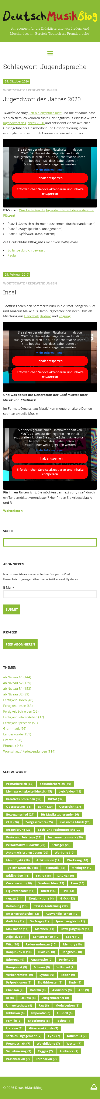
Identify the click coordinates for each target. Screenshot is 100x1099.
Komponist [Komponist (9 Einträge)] (16, 967)
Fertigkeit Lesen (14, 705)
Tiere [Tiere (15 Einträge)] (77, 883)
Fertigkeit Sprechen (17, 723)
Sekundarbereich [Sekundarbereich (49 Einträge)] (55, 784)
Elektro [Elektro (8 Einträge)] (28, 998)
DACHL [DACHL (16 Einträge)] (65, 876)
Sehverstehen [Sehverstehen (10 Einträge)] (46, 937)
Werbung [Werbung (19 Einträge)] (65, 852)
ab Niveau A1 (13, 677)
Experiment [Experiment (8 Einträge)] (39, 1021)
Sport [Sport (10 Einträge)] (73, 937)
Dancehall (31, 316)
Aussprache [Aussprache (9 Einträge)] (41, 960)
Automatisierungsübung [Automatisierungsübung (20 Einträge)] (27, 852)
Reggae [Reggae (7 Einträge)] (45, 1051)
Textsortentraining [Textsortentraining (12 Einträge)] (51, 906)
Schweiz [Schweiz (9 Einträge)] (42, 967)
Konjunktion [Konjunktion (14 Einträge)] (41, 898)
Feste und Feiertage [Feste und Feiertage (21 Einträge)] (23, 837)
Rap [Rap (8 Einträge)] (44, 1005)
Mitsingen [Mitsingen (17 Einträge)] (82, 868)
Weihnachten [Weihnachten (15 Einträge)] (51, 883)
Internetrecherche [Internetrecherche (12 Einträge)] (22, 914)
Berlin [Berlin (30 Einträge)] (45, 807)
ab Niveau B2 (13, 694)
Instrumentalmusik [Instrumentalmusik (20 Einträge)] (65, 837)
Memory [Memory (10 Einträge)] (72, 944)
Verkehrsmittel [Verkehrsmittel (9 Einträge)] (19, 975)
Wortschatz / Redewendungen (25, 751)
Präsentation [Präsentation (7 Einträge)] (18, 1059)
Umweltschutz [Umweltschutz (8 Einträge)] (19, 1005)
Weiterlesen (13, 510)
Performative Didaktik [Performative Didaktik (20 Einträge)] (25, 845)
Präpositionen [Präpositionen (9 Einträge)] (18, 982)
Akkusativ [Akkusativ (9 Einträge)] (62, 990)
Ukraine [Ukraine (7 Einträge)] (14, 1028)
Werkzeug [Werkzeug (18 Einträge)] (77, 860)
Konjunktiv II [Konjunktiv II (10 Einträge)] (19, 952)
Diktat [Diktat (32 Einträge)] (55, 799)
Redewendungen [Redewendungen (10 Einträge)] (41, 944)
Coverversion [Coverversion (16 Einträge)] (19, 883)
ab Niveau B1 (13, 688)
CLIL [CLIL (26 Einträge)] (12, 822)
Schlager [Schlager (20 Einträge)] (61, 845)
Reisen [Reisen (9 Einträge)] (68, 975)
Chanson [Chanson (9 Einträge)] (15, 990)
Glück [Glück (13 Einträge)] (67, 898)
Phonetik (9, 745)
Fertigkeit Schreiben (17, 711)
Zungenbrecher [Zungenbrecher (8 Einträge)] (55, 998)
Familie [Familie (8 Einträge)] (13, 1021)
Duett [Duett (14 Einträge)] (48, 891)
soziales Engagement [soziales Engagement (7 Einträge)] (23, 1036)
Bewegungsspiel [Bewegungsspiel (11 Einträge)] (75, 929)
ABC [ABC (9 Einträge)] (83, 990)
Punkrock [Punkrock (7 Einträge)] (68, 1051)
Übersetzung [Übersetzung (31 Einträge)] (18, 807)
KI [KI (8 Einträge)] (10, 998)
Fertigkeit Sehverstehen (20, 717)
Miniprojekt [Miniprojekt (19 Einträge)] (18, 860)
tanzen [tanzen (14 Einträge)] (14, 898)
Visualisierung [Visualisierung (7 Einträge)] (18, 1051)
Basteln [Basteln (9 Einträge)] (38, 990)
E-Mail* (50, 591)
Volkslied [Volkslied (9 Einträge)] (65, 967)
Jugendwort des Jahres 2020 (42, 99)
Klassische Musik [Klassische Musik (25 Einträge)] (74, 822)
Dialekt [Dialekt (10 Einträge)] (46, 952)
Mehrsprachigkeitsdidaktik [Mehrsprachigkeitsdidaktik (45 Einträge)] (29, 791)
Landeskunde (13, 734)
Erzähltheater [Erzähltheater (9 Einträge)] (50, 982)
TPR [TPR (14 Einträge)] (68, 891)
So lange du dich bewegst (26, 250)
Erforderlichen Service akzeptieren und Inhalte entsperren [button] (50, 191)
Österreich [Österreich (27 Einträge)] (70, 807)
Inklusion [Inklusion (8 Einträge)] (15, 1013)
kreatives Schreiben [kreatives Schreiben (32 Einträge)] (23, 799)
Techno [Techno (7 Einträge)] (63, 1021)
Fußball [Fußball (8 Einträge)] (65, 1013)
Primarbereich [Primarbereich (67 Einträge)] (19, 784)
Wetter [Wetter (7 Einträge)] (73, 1043)
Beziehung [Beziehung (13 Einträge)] (17, 906)
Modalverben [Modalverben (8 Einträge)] (67, 1005)
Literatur (9, 740)
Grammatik (11, 728)
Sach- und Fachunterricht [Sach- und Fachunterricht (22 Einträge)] (59, 830)
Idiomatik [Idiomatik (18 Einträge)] (54, 868)
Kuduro (45, 316)
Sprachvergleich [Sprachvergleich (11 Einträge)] (70, 921)
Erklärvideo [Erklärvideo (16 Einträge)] (17, 876)
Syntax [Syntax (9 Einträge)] (46, 975)
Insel (9, 292)
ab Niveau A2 (13, 683)
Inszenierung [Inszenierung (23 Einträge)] (18, 830)
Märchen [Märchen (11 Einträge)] (44, 929)
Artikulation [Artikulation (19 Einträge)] (48, 860)
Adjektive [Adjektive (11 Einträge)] (16, 937)
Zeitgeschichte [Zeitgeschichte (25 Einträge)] (39, 822)
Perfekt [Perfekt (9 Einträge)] (67, 960)
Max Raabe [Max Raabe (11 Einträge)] (17, 929)
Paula (12, 255)
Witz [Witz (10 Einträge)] (12, 944)
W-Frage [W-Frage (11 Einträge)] (39, 921)
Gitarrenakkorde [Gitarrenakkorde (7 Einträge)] (43, 1028)
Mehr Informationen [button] (50, 170)
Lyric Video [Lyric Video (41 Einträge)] (70, 791)
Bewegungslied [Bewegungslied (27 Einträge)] (20, 814)
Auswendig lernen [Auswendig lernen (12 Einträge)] (62, 914)
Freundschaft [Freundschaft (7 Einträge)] (18, 1043)
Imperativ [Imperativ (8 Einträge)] (40, 1013)
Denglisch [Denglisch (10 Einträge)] (72, 952)
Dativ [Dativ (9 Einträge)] (75, 982)
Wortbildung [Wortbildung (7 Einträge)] (48, 1043)
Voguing (64, 316)
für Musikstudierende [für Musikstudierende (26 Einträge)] (60, 814)
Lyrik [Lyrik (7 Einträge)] (54, 1036)
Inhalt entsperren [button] (50, 178)
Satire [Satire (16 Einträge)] (43, 876)
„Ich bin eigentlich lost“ (45, 113)
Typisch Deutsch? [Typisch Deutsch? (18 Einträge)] (22, 868)
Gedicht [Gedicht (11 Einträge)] (15, 921)
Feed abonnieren (20, 644)
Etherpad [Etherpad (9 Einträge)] (15, 960)
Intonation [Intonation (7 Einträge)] (46, 1059)
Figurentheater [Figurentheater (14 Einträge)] (20, 891)
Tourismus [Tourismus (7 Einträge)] (77, 1036)
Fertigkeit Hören (15, 700)
